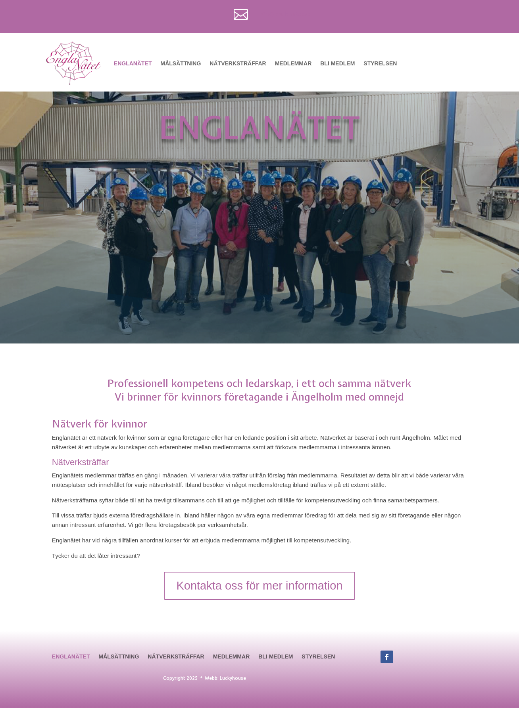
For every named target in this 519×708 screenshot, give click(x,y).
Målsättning (180, 63)
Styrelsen (380, 63)
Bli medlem (337, 63)
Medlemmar (293, 63)
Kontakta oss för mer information (259, 585)
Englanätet (133, 63)
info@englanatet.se (284, 14)
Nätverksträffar (238, 63)
